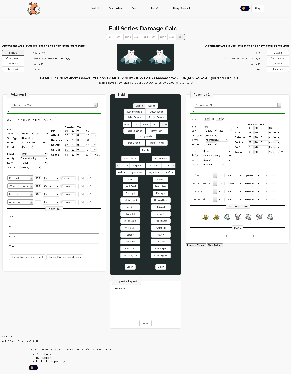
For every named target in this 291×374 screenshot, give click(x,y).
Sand (154, 124)
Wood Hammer (13, 58)
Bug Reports (44, 357)
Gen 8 (172, 37)
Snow (164, 124)
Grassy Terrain (156, 112)
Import (145, 323)
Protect (130, 179)
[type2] (42, 133)
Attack (55, 135)
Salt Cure (130, 241)
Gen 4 (137, 37)
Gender (11, 147)
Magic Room (134, 143)
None (126, 124)
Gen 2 (119, 37)
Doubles (152, 106)
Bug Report (181, 8)
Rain (145, 124)
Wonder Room (157, 143)
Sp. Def (55, 149)
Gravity (145, 150)
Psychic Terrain (156, 117)
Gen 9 (180, 37)
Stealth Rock (130, 158)
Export (130, 267)
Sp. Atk (55, 145)
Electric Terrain (134, 112)
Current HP (13, 120)
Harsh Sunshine (134, 131)
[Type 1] (211, 131)
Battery (130, 235)
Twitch (95, 8)
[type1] (27, 133)
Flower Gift (130, 214)
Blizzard (13, 53)
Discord (136, 8)
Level (10, 129)
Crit (82, 178)
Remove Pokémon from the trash (27, 257)
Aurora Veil (13, 69)
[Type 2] (225, 131)
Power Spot (130, 248)
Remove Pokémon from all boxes (65, 257)
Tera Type (13, 138)
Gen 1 (110, 37)
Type (10, 133)
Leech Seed (130, 186)
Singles (139, 106)
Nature (11, 153)
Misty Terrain (134, 117)
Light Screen (136, 172)
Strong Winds (145, 136)
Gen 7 (163, 37)
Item (10, 162)
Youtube (115, 8)
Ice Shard (13, 63)
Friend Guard (130, 221)
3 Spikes (137, 165)
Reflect (121, 172)
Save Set (48, 120)
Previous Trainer (196, 245)
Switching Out (130, 255)
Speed (55, 154)
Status (11, 167)
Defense (56, 140)
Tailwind (130, 207)
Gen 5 (145, 37)
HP (53, 130)
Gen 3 (128, 37)
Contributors (44, 354)
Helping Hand (130, 200)
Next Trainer (214, 245)
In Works (157, 8)
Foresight (130, 193)
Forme (11, 142)
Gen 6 (154, 37)
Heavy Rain (156, 131)
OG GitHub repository (50, 361)
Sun (136, 124)
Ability (10, 158)
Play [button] (258, 8)
